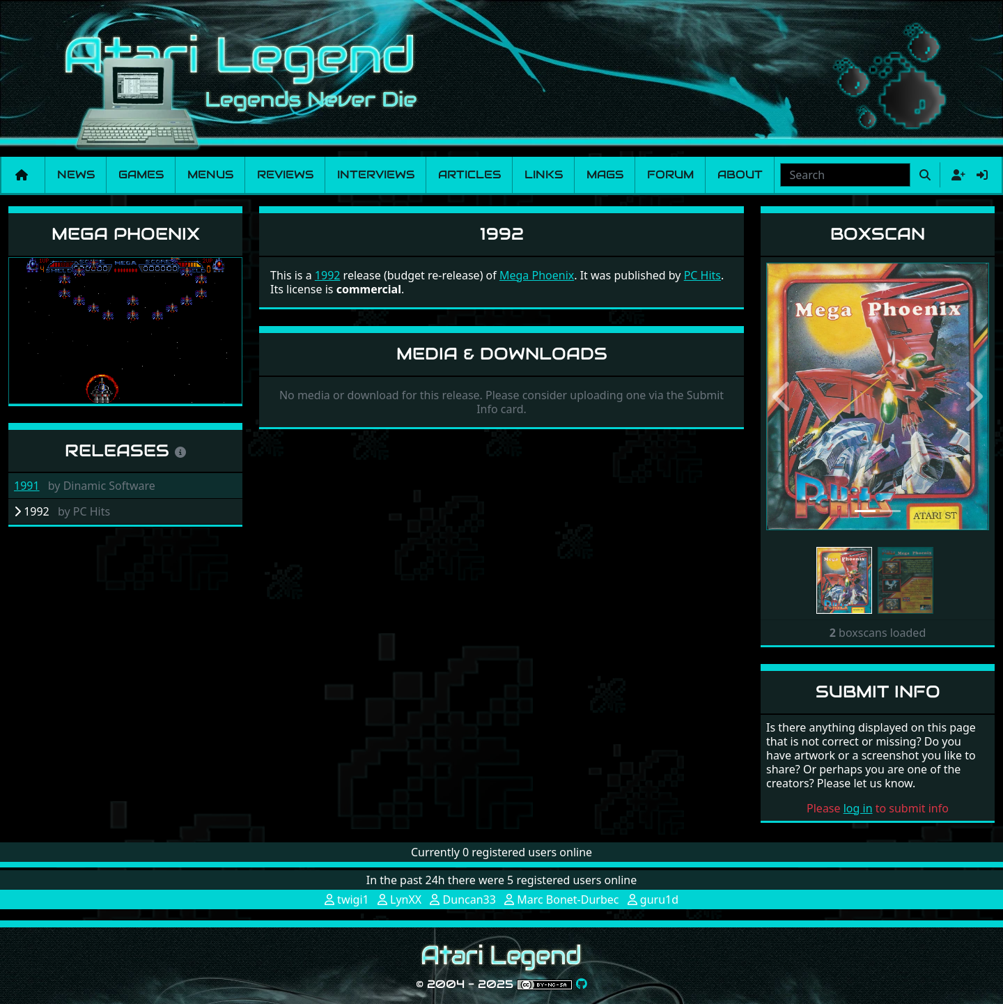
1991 (27, 485)
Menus (210, 174)
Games (141, 174)
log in (858, 808)
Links (543, 174)
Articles (469, 174)
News (76, 174)
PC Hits (702, 275)
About (740, 174)
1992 (328, 275)
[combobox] (845, 175)
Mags (604, 174)
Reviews (285, 174)
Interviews (375, 174)
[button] (783, 396)
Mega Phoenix (126, 234)
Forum (670, 174)
